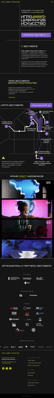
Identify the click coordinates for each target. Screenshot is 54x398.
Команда (30, 375)
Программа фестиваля (34, 362)
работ (22, 176)
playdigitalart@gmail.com (9, 361)
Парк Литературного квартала (47, 127)
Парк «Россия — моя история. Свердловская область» (42, 163)
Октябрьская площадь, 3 (31, 129)
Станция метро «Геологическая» (44, 152)
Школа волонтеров (33, 382)
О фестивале (31, 360)
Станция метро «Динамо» (47, 112)
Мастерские (31, 385)
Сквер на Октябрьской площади (32, 112)
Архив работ (31, 372)
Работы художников (33, 365)
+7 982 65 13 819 (6, 363)
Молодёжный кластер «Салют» (46, 140)
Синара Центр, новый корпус (7, 122)
